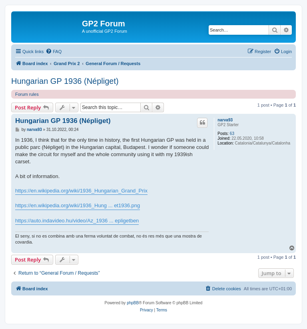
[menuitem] (54, 51)
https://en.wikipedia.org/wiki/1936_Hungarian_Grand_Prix (81, 191)
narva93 (225, 120)
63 (232, 133)
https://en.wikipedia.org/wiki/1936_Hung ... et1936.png (77, 205)
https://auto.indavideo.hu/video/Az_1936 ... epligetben (77, 221)
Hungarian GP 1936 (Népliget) (65, 81)
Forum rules (27, 94)
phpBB (133, 303)
